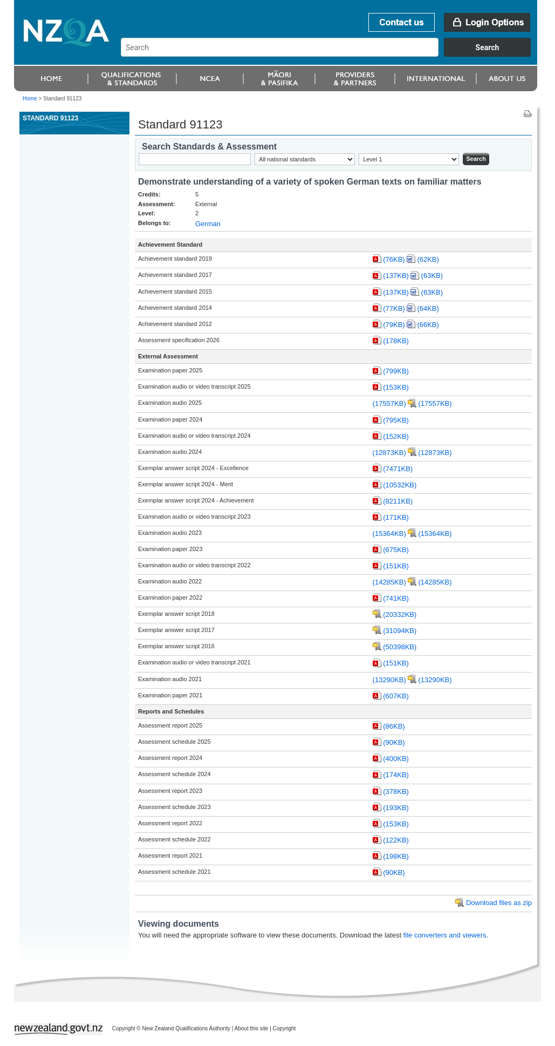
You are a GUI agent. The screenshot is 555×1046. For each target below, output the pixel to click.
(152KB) (396, 436)
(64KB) (427, 308)
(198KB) (396, 856)
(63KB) (432, 275)
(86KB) (394, 726)
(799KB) (396, 371)
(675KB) (396, 550)
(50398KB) (399, 647)
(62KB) (427, 259)
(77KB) (394, 308)
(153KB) (396, 387)
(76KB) (394, 259)
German (208, 224)
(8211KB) (398, 501)
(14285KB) (389, 582)
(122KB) (396, 840)
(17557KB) (389, 403)
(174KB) (396, 775)
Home (30, 98)
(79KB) (394, 325)
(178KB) (396, 341)
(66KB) (427, 325)
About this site (252, 1028)
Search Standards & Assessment (209, 146)
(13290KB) (389, 680)
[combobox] (331, 54)
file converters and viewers (445, 935)
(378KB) (396, 791)
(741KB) (396, 598)
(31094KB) (399, 631)
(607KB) (396, 696)
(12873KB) (389, 453)
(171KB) (396, 517)
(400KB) (396, 759)
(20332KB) (399, 614)
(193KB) (396, 808)
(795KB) (396, 420)
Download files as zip (499, 903)
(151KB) (396, 566)
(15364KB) (389, 533)
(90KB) (394, 742)
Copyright (284, 1028)
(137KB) (396, 275)
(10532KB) (399, 485)
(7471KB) (398, 469)
